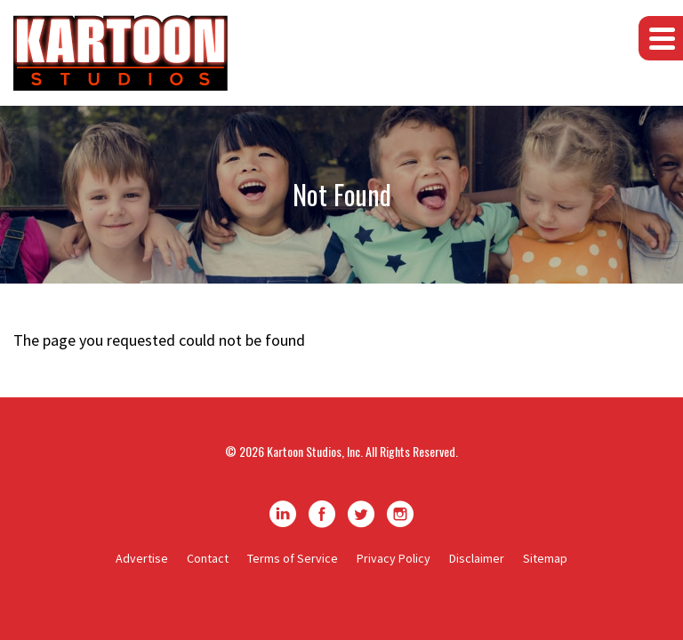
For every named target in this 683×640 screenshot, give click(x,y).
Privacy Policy (393, 558)
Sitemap (545, 558)
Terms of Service (292, 558)
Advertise (142, 558)
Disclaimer (476, 558)
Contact (208, 558)
